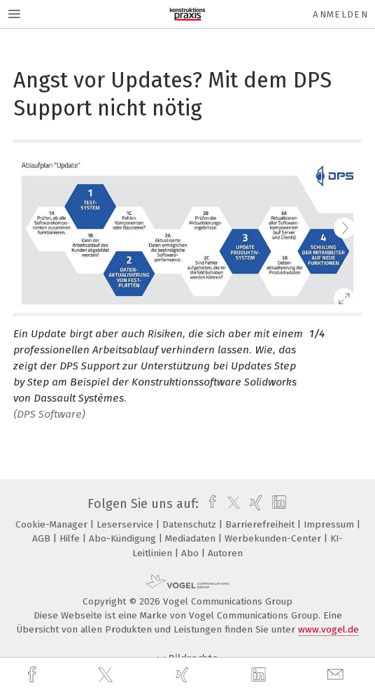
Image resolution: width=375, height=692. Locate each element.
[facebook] (33, 675)
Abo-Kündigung (124, 538)
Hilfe (71, 538)
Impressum (330, 524)
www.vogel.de (328, 629)
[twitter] (107, 675)
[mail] (337, 675)
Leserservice (126, 524)
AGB (42, 538)
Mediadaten (191, 538)
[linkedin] (260, 675)
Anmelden (340, 14)
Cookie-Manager (52, 524)
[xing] (184, 675)
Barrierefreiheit (261, 524)
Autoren (225, 553)
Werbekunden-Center (274, 538)
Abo (191, 553)
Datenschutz (190, 524)
